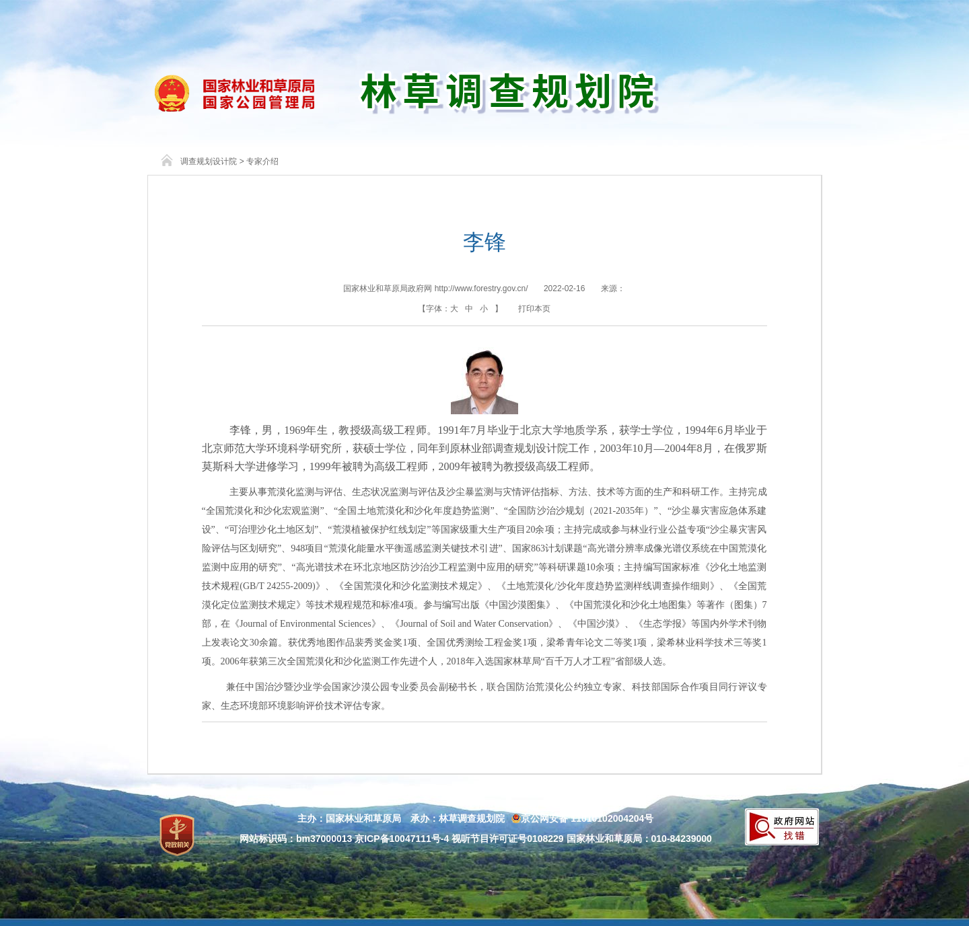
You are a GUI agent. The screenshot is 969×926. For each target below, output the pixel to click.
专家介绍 (262, 161)
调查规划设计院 (208, 161)
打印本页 (534, 308)
